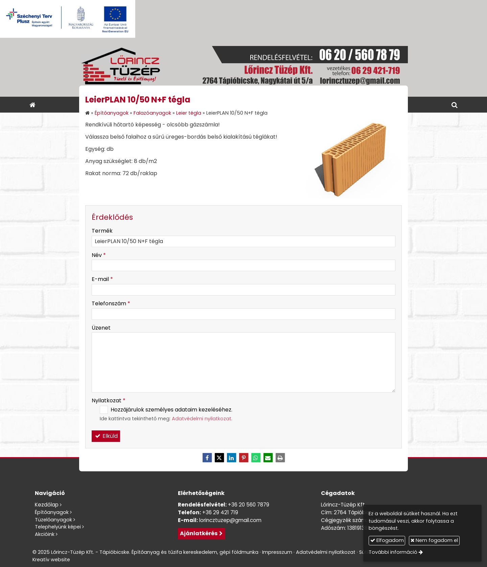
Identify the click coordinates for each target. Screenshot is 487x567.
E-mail (102, 279)
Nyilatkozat (108, 400)
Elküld (106, 436)
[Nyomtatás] (280, 457)
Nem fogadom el (434, 540)
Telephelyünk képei (58, 526)
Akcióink (44, 534)
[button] (454, 105)
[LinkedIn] (231, 457)
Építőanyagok (52, 512)
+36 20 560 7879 (248, 504)
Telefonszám (111, 303)
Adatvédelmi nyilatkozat (201, 418)
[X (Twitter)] (219, 457)
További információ (393, 552)
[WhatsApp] (255, 457)
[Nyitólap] (243, 67)
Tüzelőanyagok (53, 519)
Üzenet (101, 328)
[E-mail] (267, 457)
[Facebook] (207, 457)
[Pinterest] (243, 457)
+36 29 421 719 (220, 512)
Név (99, 255)
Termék (102, 231)
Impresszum (277, 552)
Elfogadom (387, 540)
